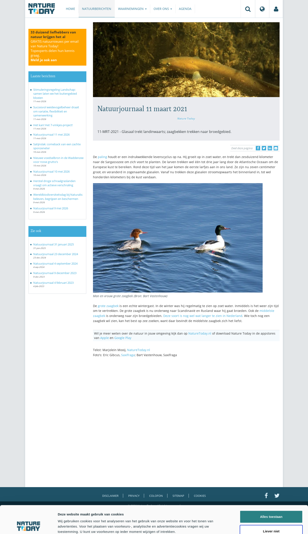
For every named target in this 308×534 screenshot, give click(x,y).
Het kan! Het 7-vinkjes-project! (53, 125)
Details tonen (238, 525)
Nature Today (186, 118)
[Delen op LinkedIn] (270, 148)
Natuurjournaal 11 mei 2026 (51, 134)
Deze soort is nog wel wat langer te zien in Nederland (202, 316)
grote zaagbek (108, 306)
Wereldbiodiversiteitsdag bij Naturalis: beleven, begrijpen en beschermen (58, 197)
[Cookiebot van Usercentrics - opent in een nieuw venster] (28, 525)
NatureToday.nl (199, 333)
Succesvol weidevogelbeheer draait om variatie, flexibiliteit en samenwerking (56, 111)
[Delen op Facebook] (258, 148)
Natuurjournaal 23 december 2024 (55, 254)
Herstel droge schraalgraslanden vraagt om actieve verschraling (54, 183)
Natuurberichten (96, 9)
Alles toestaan (271, 490)
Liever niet (271, 505)
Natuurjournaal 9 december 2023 (54, 273)
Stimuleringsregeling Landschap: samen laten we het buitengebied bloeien (55, 94)
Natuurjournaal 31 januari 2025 (53, 244)
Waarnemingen (132, 9)
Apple (104, 338)
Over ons (163, 9)
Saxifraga (128, 355)
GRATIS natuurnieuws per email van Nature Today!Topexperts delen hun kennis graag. (55, 50)
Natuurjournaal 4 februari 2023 (53, 283)
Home (70, 9)
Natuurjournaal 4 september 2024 (55, 263)
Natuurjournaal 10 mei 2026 (51, 171)
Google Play (122, 338)
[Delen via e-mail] (276, 148)
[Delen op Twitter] (264, 148)
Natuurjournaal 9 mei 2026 (50, 208)
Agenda (185, 9)
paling (102, 157)
